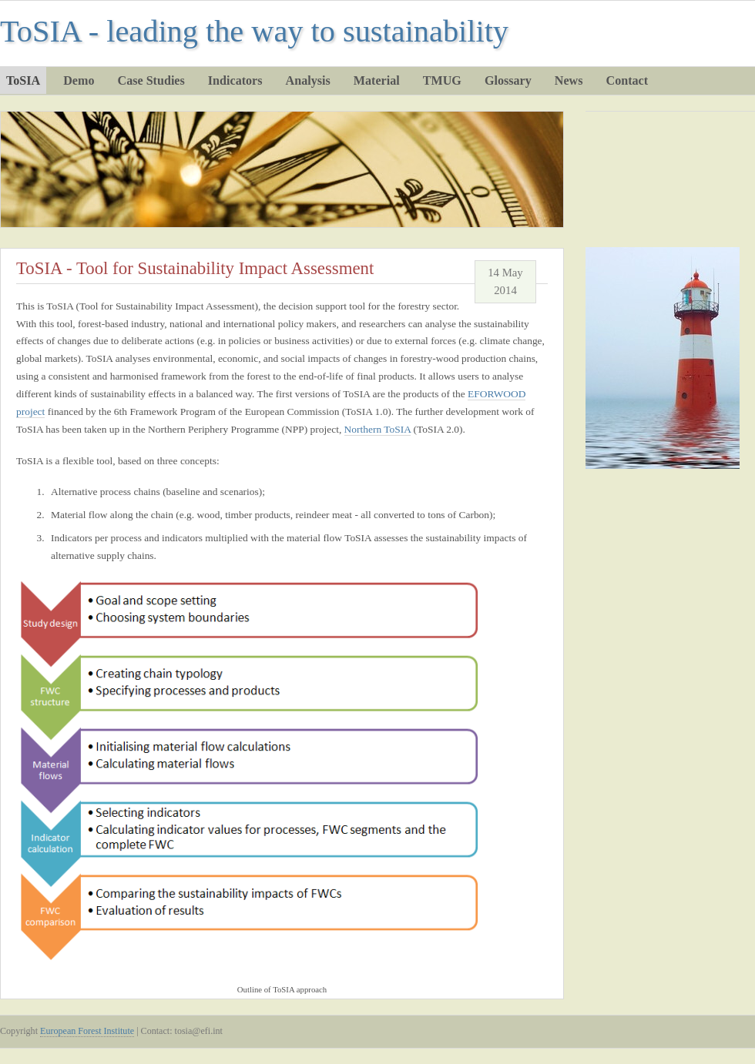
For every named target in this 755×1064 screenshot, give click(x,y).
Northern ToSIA (377, 429)
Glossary (508, 80)
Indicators (235, 80)
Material (377, 80)
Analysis (308, 80)
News (569, 80)
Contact (627, 80)
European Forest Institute (87, 1031)
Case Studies (151, 80)
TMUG (442, 80)
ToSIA (23, 80)
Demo (78, 80)
